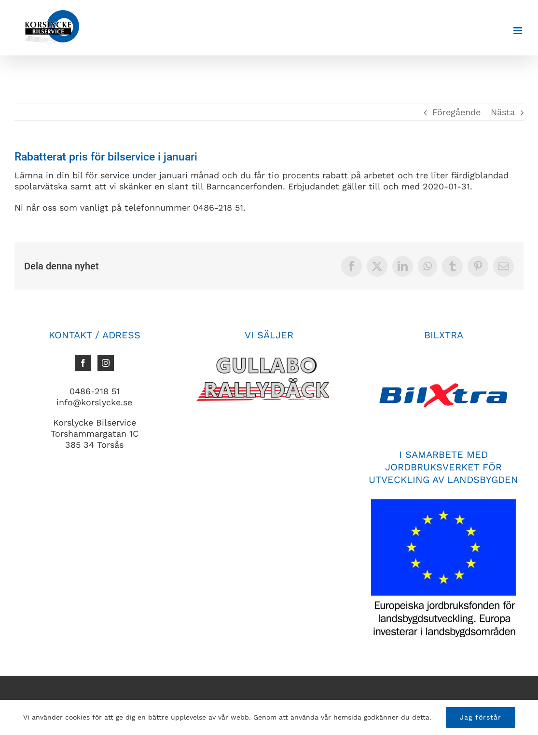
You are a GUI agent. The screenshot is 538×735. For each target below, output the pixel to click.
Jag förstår (480, 717)
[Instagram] (105, 363)
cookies (77, 717)
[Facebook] (83, 363)
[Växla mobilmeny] (518, 31)
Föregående (456, 112)
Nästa (503, 112)
